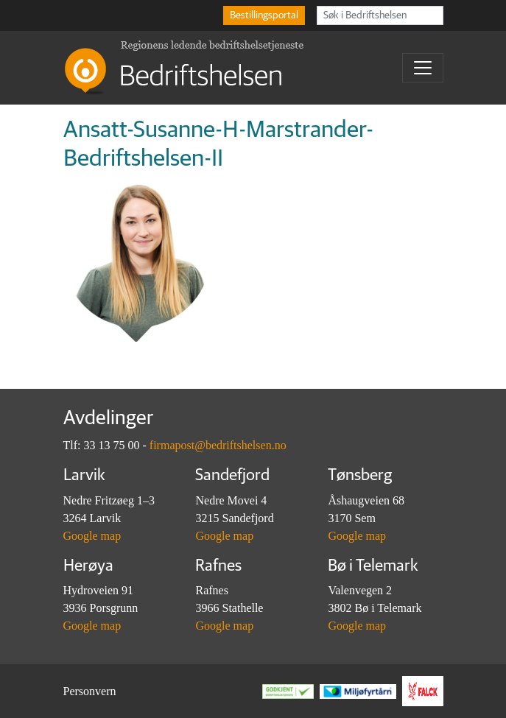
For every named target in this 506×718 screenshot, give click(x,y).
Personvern (89, 691)
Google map (92, 535)
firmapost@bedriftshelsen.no (218, 445)
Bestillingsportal (264, 15)
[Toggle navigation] (422, 67)
